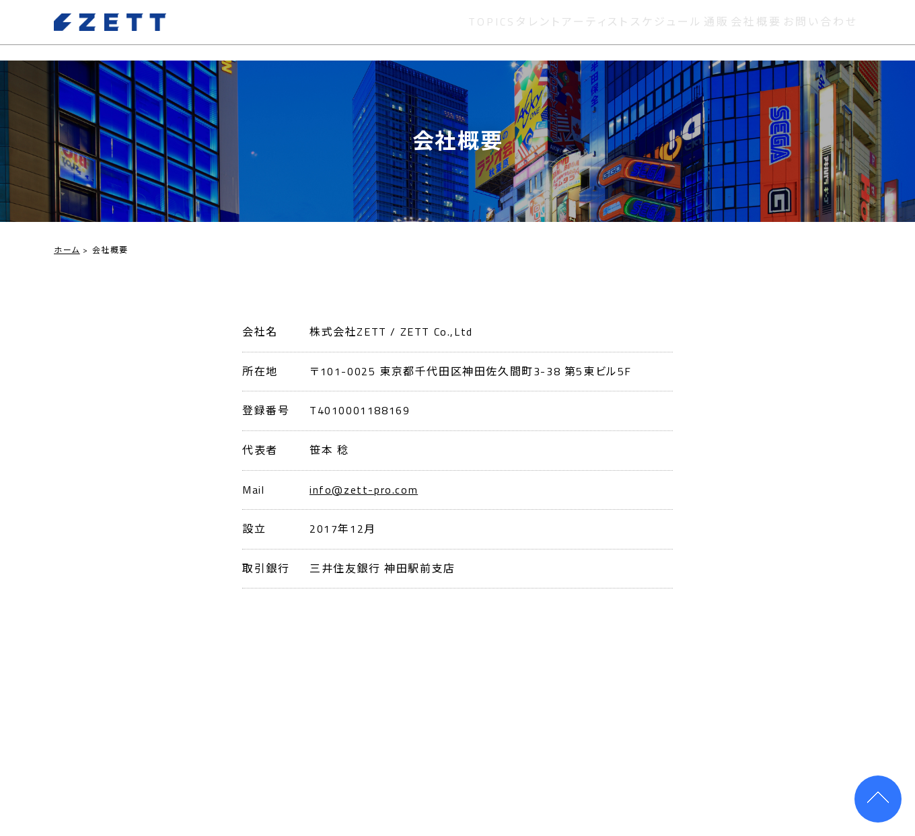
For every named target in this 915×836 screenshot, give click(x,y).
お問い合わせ (823, 30)
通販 (708, 30)
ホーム (67, 249)
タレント (515, 30)
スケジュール (652, 30)
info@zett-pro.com (363, 490)
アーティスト (578, 30)
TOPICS (464, 30)
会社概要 (754, 30)
